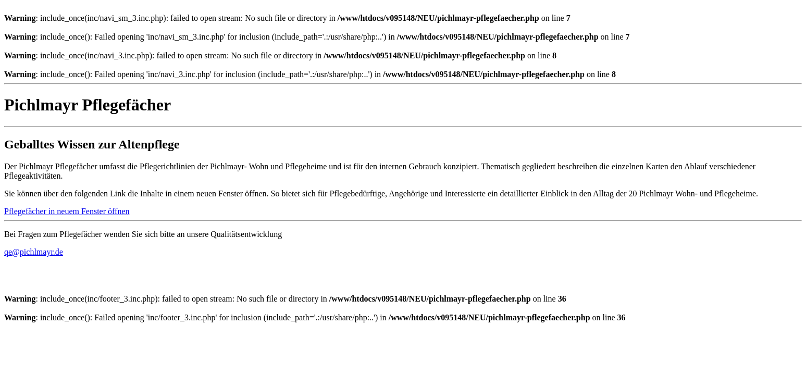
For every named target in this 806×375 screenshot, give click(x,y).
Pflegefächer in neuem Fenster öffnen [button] (67, 211)
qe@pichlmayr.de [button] (33, 251)
